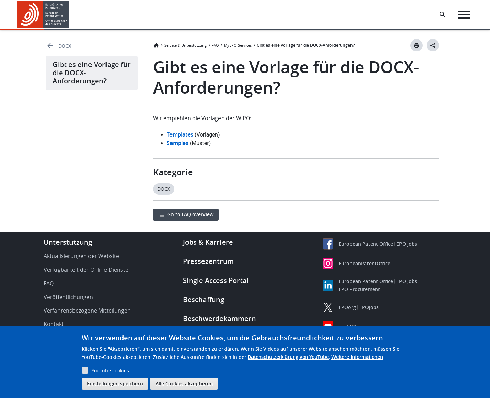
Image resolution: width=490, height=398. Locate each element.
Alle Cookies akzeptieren (184, 383)
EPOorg (347, 307)
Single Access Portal (216, 280)
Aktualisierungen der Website (81, 256)
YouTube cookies (110, 370)
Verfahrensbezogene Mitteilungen (87, 310)
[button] (70, 14)
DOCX (64, 46)
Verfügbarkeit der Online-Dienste (86, 269)
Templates (180, 134)
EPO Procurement (359, 289)
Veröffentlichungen (68, 297)
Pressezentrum (208, 261)
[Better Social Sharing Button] (433, 45)
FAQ (215, 45)
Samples (178, 143)
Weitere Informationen (357, 357)
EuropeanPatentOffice (364, 263)
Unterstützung (68, 242)
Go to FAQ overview (190, 214)
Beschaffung (203, 299)
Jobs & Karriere (208, 242)
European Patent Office (366, 244)
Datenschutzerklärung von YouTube (288, 357)
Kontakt (54, 324)
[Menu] (465, 14)
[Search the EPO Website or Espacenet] (444, 15)
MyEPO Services (238, 45)
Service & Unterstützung (185, 45)
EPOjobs (369, 307)
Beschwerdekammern (219, 318)
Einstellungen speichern (115, 383)
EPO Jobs (406, 244)
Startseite (156, 45)
